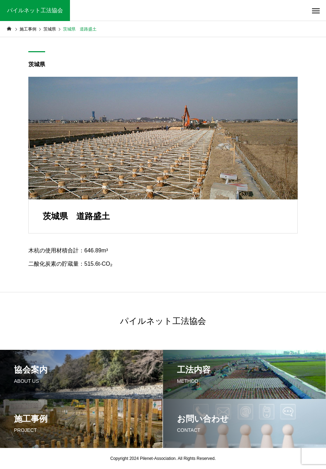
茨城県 (36, 64)
